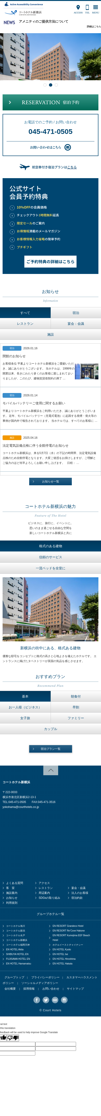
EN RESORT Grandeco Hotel (68, 926)
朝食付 (76, 696)
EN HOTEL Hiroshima (64, 959)
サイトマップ (75, 988)
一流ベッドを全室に (50, 568)
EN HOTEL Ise (60, 954)
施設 (50, 334)
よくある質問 (14, 883)
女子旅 (25, 718)
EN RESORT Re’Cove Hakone (69, 930)
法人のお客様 (79, 893)
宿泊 (76, 313)
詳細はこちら (94, 26)
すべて (25, 313)
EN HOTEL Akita (15, 949)
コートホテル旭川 (15, 926)
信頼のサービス (50, 557)
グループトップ (14, 977)
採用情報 (29, 988)
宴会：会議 (76, 323)
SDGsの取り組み (49, 897)
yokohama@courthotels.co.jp (21, 807)
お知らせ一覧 (50, 481)
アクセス (44, 883)
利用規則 (11, 902)
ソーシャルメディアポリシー (39, 983)
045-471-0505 (50, 131)
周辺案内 (44, 893)
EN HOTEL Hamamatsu (18, 963)
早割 (76, 707)
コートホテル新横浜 (16, 940)
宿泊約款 (77, 897)
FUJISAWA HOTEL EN (18, 959)
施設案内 (11, 893)
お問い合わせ (50, 988)
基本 (25, 696)
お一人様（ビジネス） (25, 707)
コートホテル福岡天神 (18, 944)
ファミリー (76, 718)
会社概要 (10, 988)
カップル (50, 729)
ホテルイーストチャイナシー (68, 944)
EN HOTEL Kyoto (62, 949)
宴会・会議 (78, 888)
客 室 (10, 888)
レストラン (25, 323)
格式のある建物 (50, 546)
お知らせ (11, 897)
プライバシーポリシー (45, 977)
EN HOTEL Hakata (62, 963)
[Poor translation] (13, 1038)
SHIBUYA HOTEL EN (17, 954)
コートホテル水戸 (15, 935)
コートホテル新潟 (15, 930)
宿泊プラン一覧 (51, 749)
